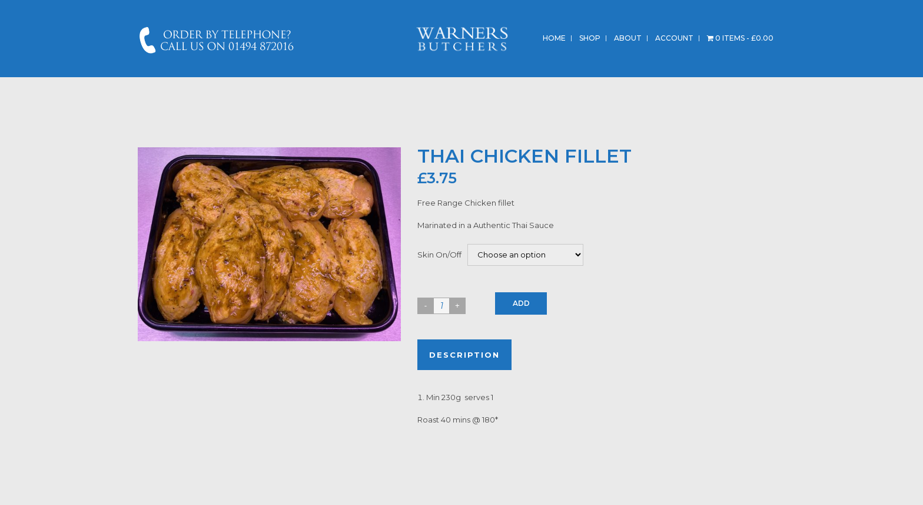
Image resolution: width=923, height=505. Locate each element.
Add (521, 303)
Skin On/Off (439, 254)
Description (464, 354)
